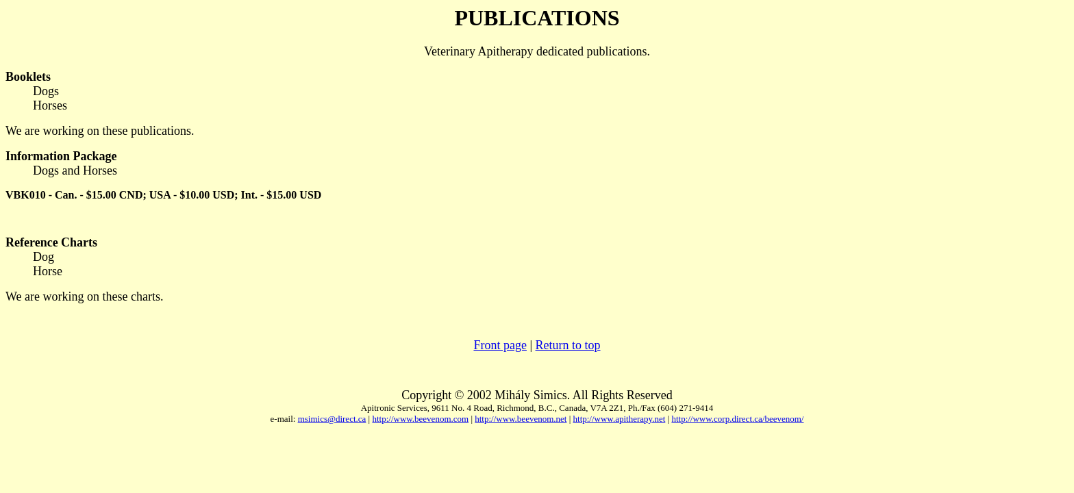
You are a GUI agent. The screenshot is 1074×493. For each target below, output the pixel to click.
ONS (597, 17)
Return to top (568, 345)
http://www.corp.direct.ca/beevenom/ (737, 419)
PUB (476, 17)
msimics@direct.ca (332, 419)
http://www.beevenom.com (420, 419)
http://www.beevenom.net (520, 419)
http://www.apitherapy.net (619, 419)
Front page (499, 345)
